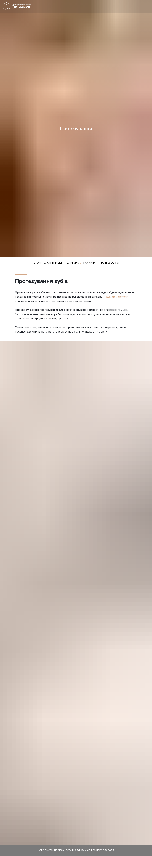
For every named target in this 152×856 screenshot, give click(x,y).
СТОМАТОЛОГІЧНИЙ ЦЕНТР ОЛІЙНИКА (56, 262)
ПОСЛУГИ (89, 262)
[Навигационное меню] (147, 6)
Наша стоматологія (115, 296)
